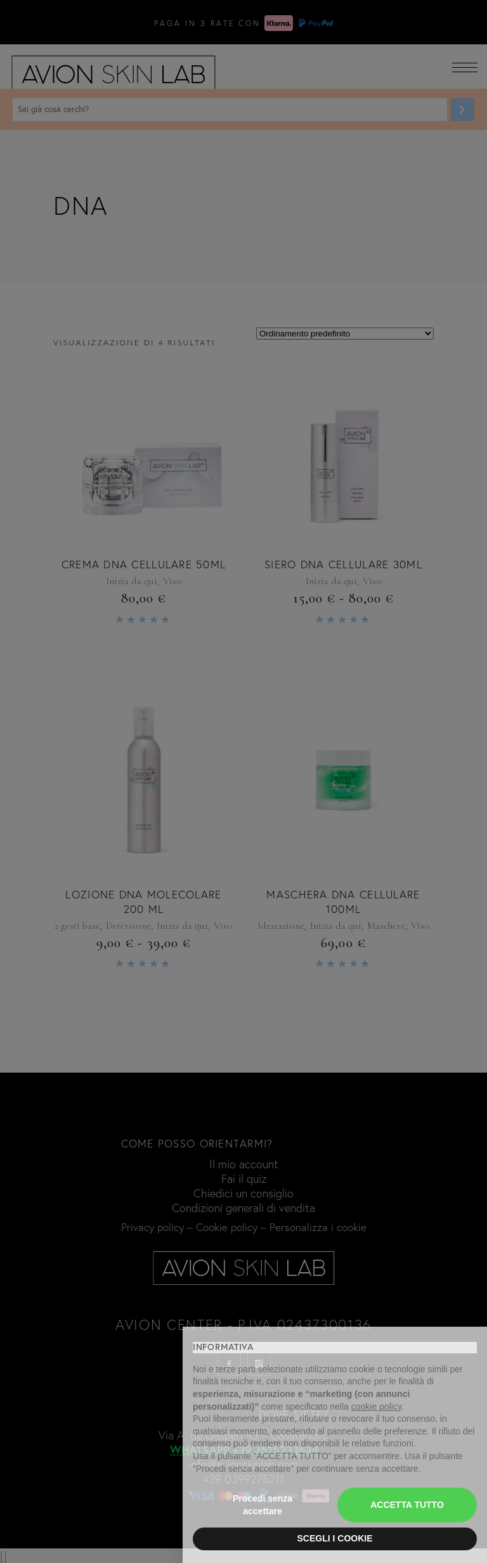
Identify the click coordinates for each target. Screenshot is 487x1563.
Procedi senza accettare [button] (262, 1504)
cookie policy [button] (376, 1406)
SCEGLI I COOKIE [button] (334, 1538)
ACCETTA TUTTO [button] (407, 1505)
